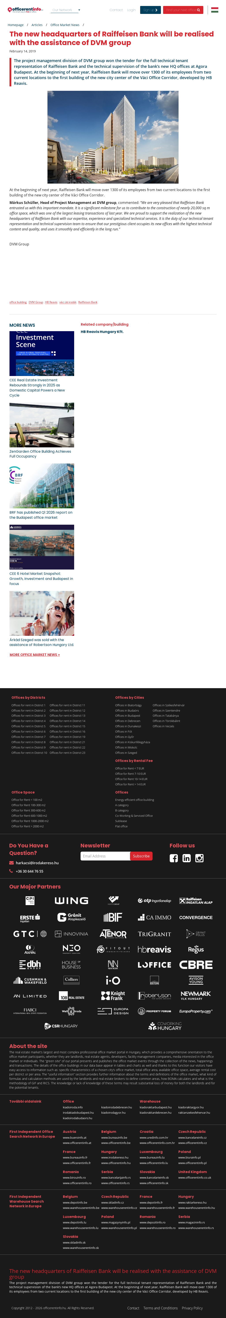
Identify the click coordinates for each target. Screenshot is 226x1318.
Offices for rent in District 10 (29, 753)
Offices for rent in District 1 (28, 705)
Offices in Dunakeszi (128, 726)
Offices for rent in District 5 (28, 726)
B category (122, 810)
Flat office (121, 826)
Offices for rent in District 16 (67, 731)
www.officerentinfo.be (115, 1143)
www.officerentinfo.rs (115, 1183)
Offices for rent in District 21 (67, 742)
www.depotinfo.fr (151, 1202)
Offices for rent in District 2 (28, 710)
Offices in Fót (123, 731)
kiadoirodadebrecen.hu (116, 1107)
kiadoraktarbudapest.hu (156, 1107)
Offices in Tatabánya (166, 716)
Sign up (150, 10)
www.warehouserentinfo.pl (119, 1228)
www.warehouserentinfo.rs (196, 1228)
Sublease (121, 821)
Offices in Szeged (126, 753)
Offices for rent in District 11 (67, 705)
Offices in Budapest (127, 716)
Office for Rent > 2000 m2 (27, 826)
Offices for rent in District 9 (28, 747)
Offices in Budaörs (127, 710)
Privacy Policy (192, 1308)
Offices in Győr (124, 737)
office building (18, 302)
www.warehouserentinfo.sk (81, 1248)
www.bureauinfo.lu (152, 1157)
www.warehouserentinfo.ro (158, 1228)
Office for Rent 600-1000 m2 (29, 816)
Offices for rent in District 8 (28, 742)
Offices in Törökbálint (166, 721)
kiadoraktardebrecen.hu (155, 1113)
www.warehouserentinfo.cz (119, 1208)
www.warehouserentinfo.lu (80, 1228)
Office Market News (65, 25)
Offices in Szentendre (166, 710)
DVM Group (36, 302)
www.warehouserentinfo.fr (157, 1208)
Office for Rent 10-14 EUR (131, 779)
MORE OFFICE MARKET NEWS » (35, 654)
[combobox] (66, 10)
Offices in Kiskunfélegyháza (132, 742)
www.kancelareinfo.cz (192, 1137)
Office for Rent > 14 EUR (130, 784)
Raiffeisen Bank (87, 302)
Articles (37, 25)
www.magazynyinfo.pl (115, 1222)
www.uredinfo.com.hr (154, 1137)
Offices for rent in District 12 (67, 710)
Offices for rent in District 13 (67, 716)
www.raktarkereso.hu (192, 1202)
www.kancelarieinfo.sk (154, 1177)
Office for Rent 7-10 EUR (130, 774)
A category (122, 805)
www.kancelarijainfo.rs (116, 1177)
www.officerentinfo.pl (192, 1163)
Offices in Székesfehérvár (169, 705)
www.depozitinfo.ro (153, 1222)
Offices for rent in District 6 (28, 731)
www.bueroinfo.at (75, 1137)
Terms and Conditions (160, 1308)
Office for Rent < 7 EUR (129, 768)
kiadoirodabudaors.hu (77, 1118)
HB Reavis (51, 302)
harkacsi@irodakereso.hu (34, 862)
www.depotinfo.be (75, 1202)
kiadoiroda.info (73, 1107)
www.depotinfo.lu (74, 1222)
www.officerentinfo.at (77, 1143)
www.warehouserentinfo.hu (196, 1208)
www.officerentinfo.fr (77, 1163)
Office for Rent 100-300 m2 (28, 805)
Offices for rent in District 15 (67, 726)
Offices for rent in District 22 (67, 747)
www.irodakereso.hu (114, 1157)
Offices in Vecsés (163, 726)
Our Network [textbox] (62, 10)
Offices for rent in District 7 (28, 737)
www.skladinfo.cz (112, 1202)
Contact (116, 10)
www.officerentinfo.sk (154, 1183)
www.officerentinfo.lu (154, 1163)
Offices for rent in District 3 (28, 716)
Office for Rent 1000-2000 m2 (30, 821)
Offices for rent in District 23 (67, 753)
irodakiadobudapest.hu (78, 1113)
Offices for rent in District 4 (28, 721)
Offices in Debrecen (127, 721)
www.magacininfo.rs (191, 1222)
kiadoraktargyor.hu (191, 1107)
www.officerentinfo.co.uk (194, 1177)
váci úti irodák (67, 302)
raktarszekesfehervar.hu (194, 1113)
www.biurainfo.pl (189, 1157)
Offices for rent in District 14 (67, 721)
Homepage (16, 25)
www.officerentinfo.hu (116, 1163)
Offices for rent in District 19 (67, 737)
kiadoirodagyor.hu (113, 1113)
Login (131, 10)
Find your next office (183, 10)
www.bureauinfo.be (114, 1137)
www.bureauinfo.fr (75, 1157)
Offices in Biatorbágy (128, 705)
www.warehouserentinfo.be (81, 1208)
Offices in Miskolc (126, 747)
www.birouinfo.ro (74, 1177)
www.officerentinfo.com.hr (157, 1143)
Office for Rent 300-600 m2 (28, 810)
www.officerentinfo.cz (192, 1143)
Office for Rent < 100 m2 (26, 800)
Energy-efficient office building (134, 800)
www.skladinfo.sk (74, 1242)
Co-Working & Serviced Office (134, 816)
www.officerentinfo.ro (77, 1183)
